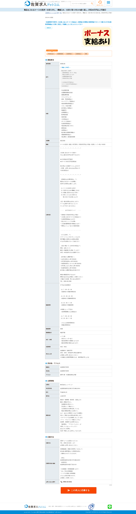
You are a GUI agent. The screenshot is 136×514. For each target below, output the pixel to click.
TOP (52, 12)
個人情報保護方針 (50, 512)
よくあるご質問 (35, 512)
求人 (61, 12)
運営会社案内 (42, 512)
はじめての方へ (27, 512)
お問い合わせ (58, 512)
